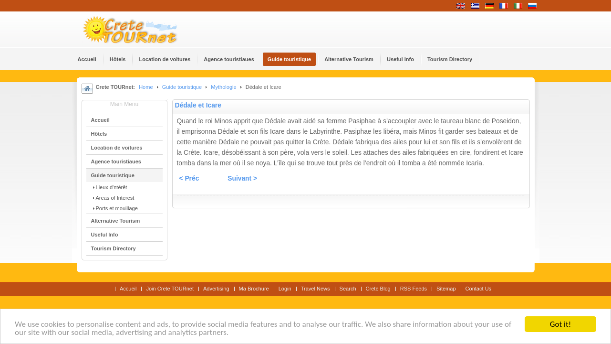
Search (348, 288)
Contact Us (479, 288)
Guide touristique (182, 87)
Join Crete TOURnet (170, 288)
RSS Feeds (413, 288)
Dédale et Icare (198, 105)
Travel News (315, 288)
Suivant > (242, 178)
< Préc (189, 178)
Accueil (128, 288)
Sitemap (446, 288)
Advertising (216, 288)
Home (146, 87)
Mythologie (224, 87)
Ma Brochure (254, 288)
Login (285, 288)
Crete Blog (378, 288)
